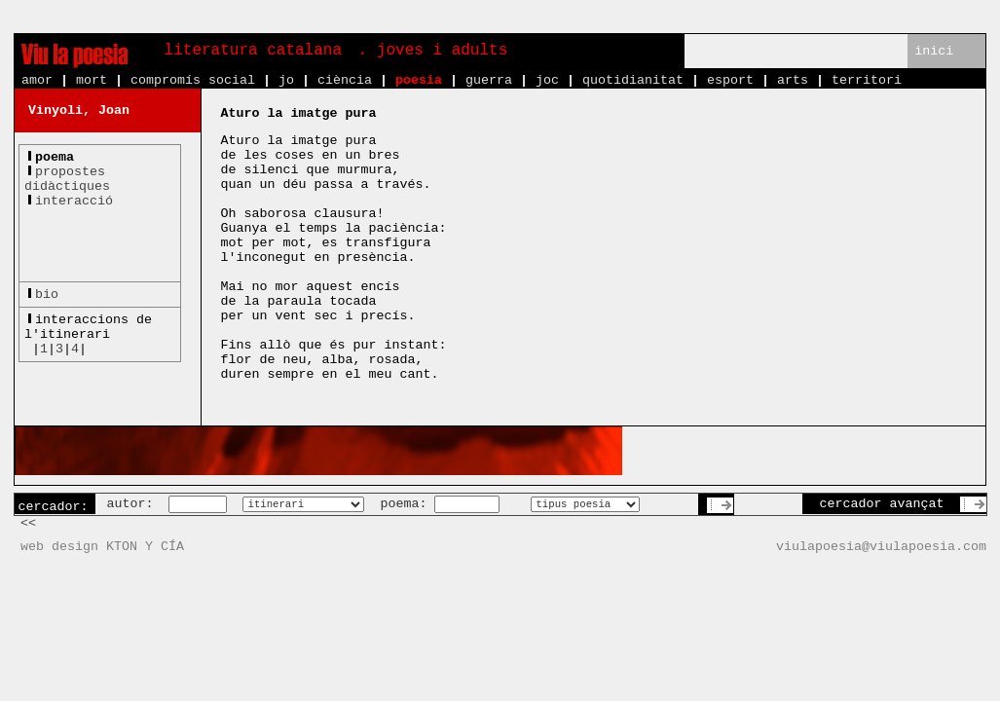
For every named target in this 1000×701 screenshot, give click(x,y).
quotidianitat (633, 80)
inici (933, 51)
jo (286, 80)
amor (37, 80)
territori (867, 80)
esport (730, 80)
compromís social (192, 80)
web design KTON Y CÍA (102, 546)
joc (547, 80)
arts (792, 80)
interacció (74, 201)
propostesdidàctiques (67, 179)
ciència (344, 80)
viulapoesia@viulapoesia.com (881, 546)
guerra (488, 80)
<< (28, 523)
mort (91, 80)
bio (46, 294)
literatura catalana (253, 50)
